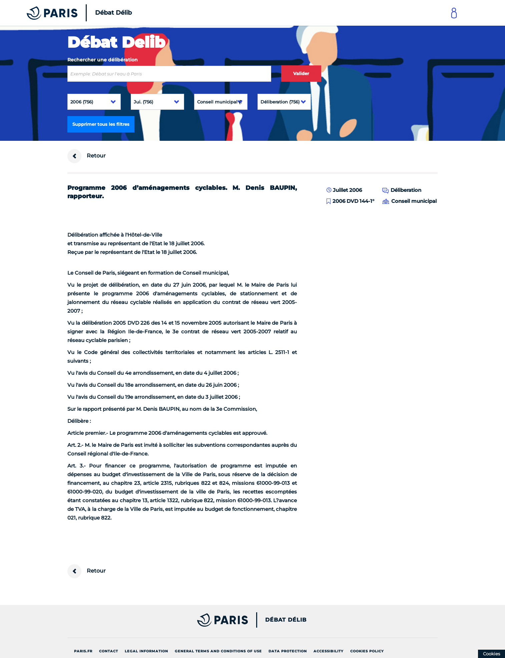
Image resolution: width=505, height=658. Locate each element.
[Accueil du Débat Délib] (70, 13)
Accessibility (329, 651)
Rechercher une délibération (102, 59)
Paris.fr (83, 651)
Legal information (146, 651)
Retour (86, 156)
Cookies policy (367, 651)
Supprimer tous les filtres (100, 124)
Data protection (288, 651)
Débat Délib (286, 620)
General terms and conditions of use (218, 651)
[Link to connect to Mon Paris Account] (454, 13)
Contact (108, 651)
